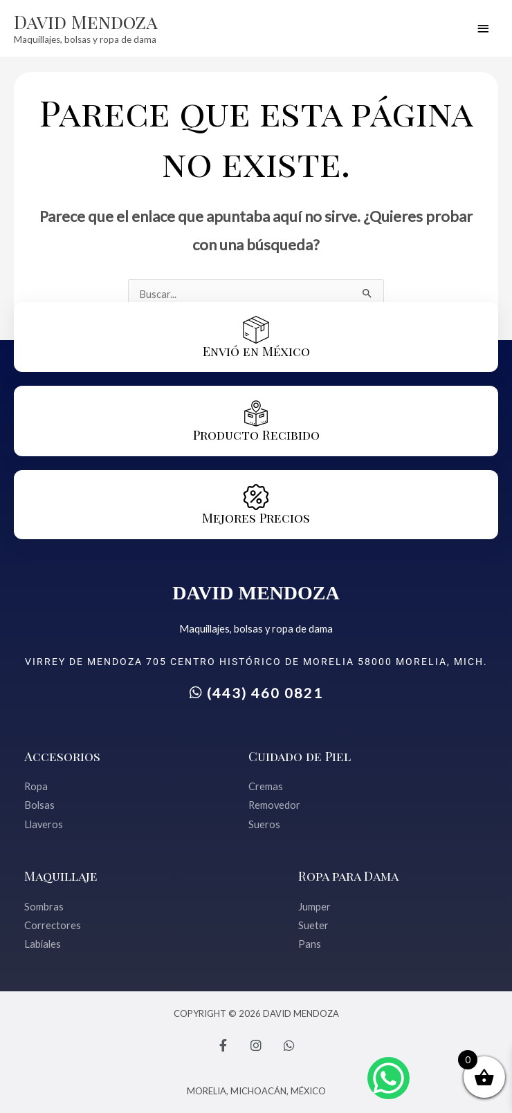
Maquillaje (61, 875)
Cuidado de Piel (299, 756)
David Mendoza (86, 21)
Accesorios (62, 756)
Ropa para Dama (348, 875)
